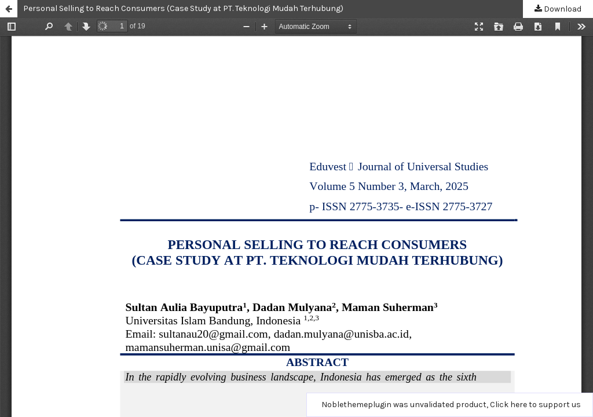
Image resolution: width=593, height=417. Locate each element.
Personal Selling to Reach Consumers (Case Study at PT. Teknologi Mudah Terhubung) (183, 8)
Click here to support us (535, 404)
